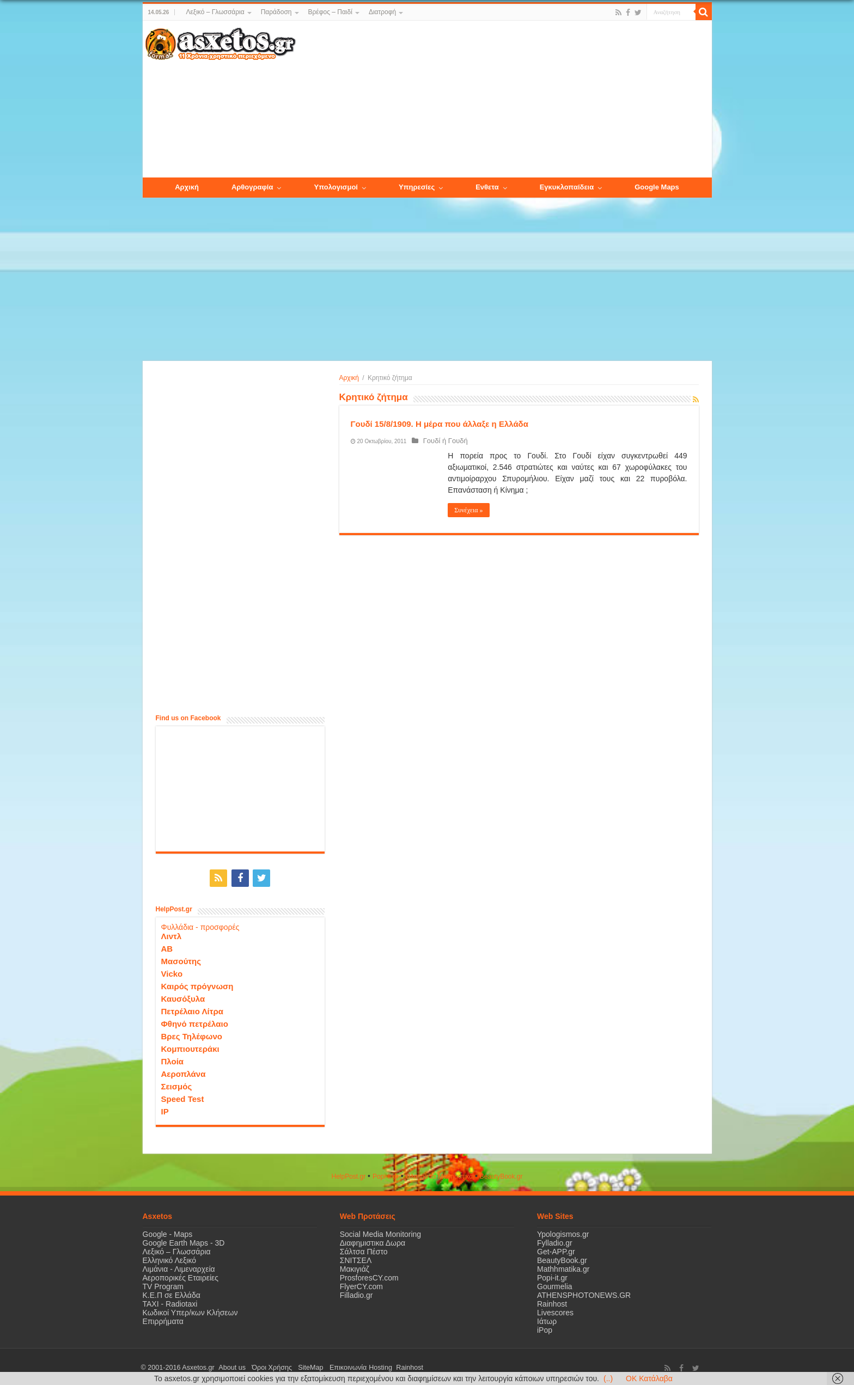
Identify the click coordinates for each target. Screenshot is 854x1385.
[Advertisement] (503, 99)
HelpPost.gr (348, 1174)
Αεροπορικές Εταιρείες (181, 1275)
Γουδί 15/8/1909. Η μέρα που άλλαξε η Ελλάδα (439, 423)
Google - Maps (168, 1232)
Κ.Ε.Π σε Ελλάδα (171, 1293)
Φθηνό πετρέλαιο (194, 1021)
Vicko (172, 971)
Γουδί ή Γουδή (442, 441)
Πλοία (172, 1059)
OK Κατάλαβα (649, 1378)
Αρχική (349, 378)
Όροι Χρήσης (265, 1365)
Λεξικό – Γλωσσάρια (215, 12)
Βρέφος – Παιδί (330, 12)
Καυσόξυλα (183, 996)
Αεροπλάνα (183, 1071)
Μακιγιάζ (354, 1267)
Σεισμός (176, 1084)
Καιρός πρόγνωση (197, 984)
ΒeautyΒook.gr (501, 1174)
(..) (608, 1378)
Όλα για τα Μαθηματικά (439, 1174)
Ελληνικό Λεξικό (170, 1258)
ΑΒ (167, 946)
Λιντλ (171, 934)
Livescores (555, 1310)
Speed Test (182, 1096)
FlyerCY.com (361, 1284)
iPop (544, 1327)
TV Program (163, 1284)
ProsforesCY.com (369, 1275)
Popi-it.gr (386, 1174)
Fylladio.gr (554, 1240)
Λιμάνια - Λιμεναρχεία (179, 1267)
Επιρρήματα (163, 1319)
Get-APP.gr (556, 1249)
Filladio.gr (356, 1293)
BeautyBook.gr (562, 1258)
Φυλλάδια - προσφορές (200, 925)
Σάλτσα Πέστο (364, 1249)
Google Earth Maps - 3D (184, 1240)
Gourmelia (554, 1284)
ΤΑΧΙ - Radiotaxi (170, 1301)
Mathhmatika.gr (563, 1267)
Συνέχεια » (468, 510)
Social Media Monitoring (380, 1232)
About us (229, 1365)
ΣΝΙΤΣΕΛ (356, 1258)
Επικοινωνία (332, 1365)
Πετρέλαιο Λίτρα (192, 1009)
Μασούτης (181, 959)
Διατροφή (382, 12)
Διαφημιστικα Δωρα (372, 1240)
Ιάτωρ (547, 1319)
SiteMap (299, 1365)
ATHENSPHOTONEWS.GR (584, 1293)
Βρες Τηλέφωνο (191, 1034)
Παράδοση (276, 12)
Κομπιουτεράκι (190, 1046)
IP (165, 1109)
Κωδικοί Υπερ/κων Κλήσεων (190, 1310)
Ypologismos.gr (563, 1232)
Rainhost (552, 1301)
